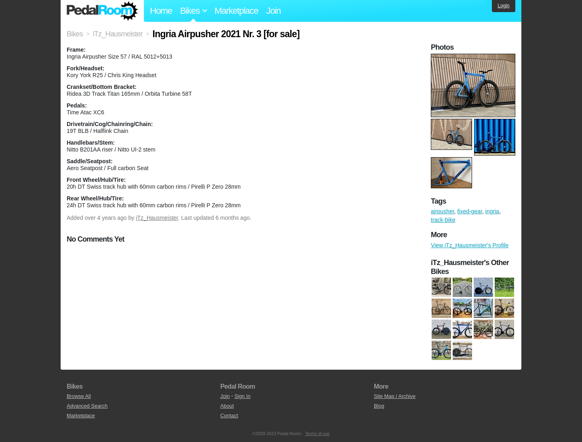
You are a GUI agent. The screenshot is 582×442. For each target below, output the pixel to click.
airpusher (442, 211)
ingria (492, 211)
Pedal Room (102, 11)
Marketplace (236, 11)
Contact (229, 416)
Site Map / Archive (394, 396)
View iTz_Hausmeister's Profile (469, 245)
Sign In (242, 396)
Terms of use (317, 433)
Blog (379, 406)
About (227, 406)
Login (503, 5)
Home (161, 11)
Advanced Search (87, 406)
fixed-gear (469, 211)
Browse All (79, 396)
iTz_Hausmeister (157, 218)
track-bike (443, 220)
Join (273, 11)
